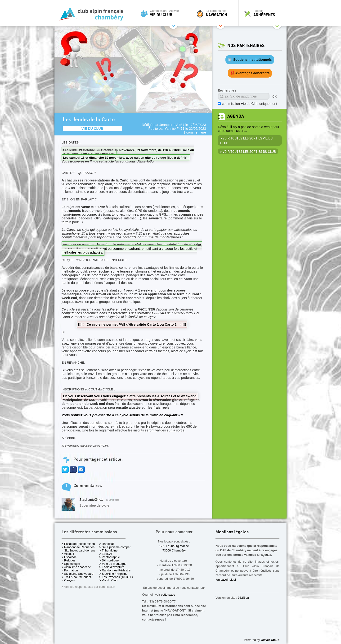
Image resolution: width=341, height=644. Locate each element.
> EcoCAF (106, 554)
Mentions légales (232, 532)
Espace (263, 13)
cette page (168, 594)
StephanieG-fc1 (91, 499)
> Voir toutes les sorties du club (248, 151)
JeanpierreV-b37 (171, 125)
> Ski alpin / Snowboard (78, 573)
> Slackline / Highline (113, 573)
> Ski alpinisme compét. (115, 547)
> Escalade (69, 557)
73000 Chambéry (174, 550)
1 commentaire (195, 132)
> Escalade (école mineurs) (80, 544)
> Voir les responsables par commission (88, 586)
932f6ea (243, 597)
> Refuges (69, 560)
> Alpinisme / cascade (76, 567)
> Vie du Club (108, 580)
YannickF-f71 (174, 128)
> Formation (70, 570)
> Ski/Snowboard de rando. (80, 550)
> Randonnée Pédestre (114, 570)
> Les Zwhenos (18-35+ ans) (118, 577)
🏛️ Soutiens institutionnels (250, 59)
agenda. (266, 554)
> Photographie (109, 557)
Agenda (235, 116)
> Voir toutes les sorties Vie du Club (246, 141)
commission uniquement (249, 104)
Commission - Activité (164, 13)
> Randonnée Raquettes (78, 547)
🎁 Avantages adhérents (250, 73)
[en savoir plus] (225, 579)
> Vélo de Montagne (112, 563)
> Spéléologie (71, 563)
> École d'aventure (111, 567)
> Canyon (68, 580)
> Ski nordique (109, 560)
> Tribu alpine (108, 550)
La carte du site (216, 13)
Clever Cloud (270, 640)
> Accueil (68, 554)
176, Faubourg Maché (174, 546)
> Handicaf (106, 544)
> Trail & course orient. (77, 577)
